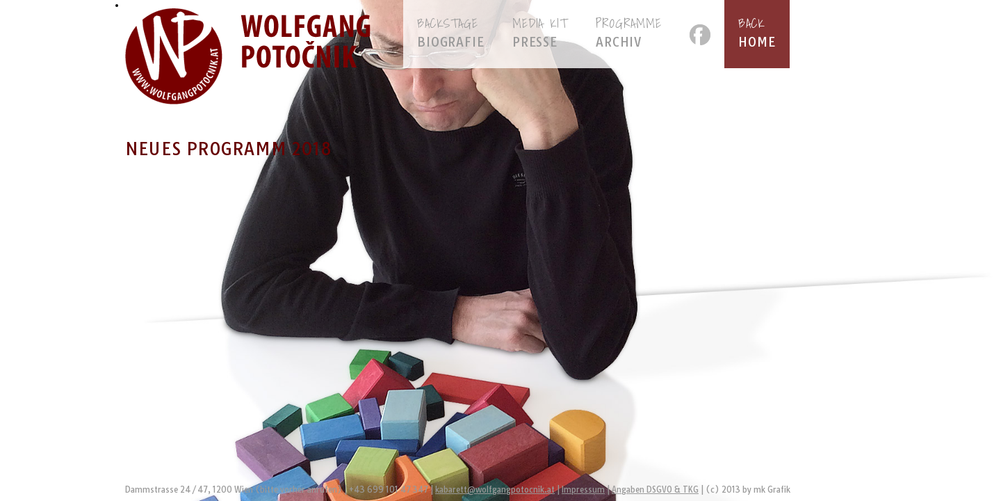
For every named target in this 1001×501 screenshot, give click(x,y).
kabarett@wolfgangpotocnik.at (495, 490)
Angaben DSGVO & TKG (655, 490)
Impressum (583, 490)
